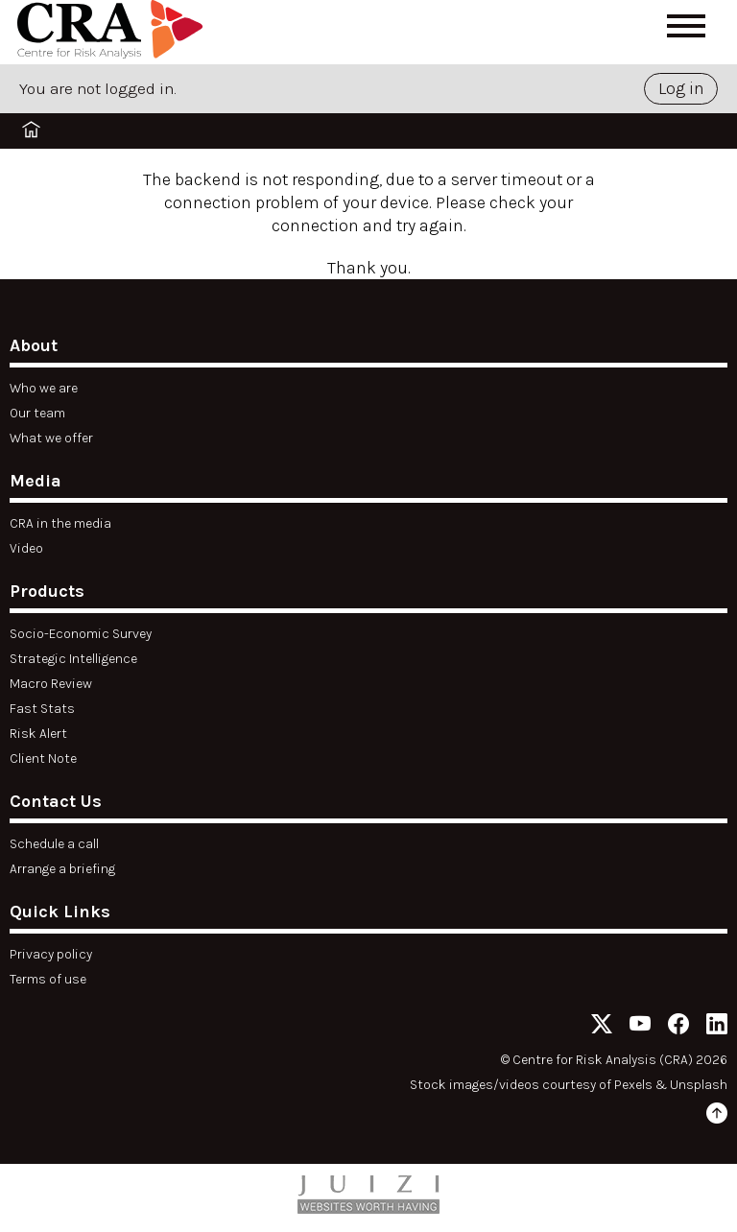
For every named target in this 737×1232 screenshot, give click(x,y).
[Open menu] (686, 25)
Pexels (633, 1085)
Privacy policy (51, 954)
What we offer (51, 438)
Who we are (44, 388)
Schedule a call (54, 844)
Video (26, 548)
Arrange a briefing (62, 869)
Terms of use (48, 979)
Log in (681, 88)
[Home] (113, 32)
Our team (37, 413)
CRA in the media (60, 523)
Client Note (43, 758)
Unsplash (698, 1085)
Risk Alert (38, 733)
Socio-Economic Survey (81, 634)
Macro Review (51, 683)
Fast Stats (42, 708)
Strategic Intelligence (73, 659)
